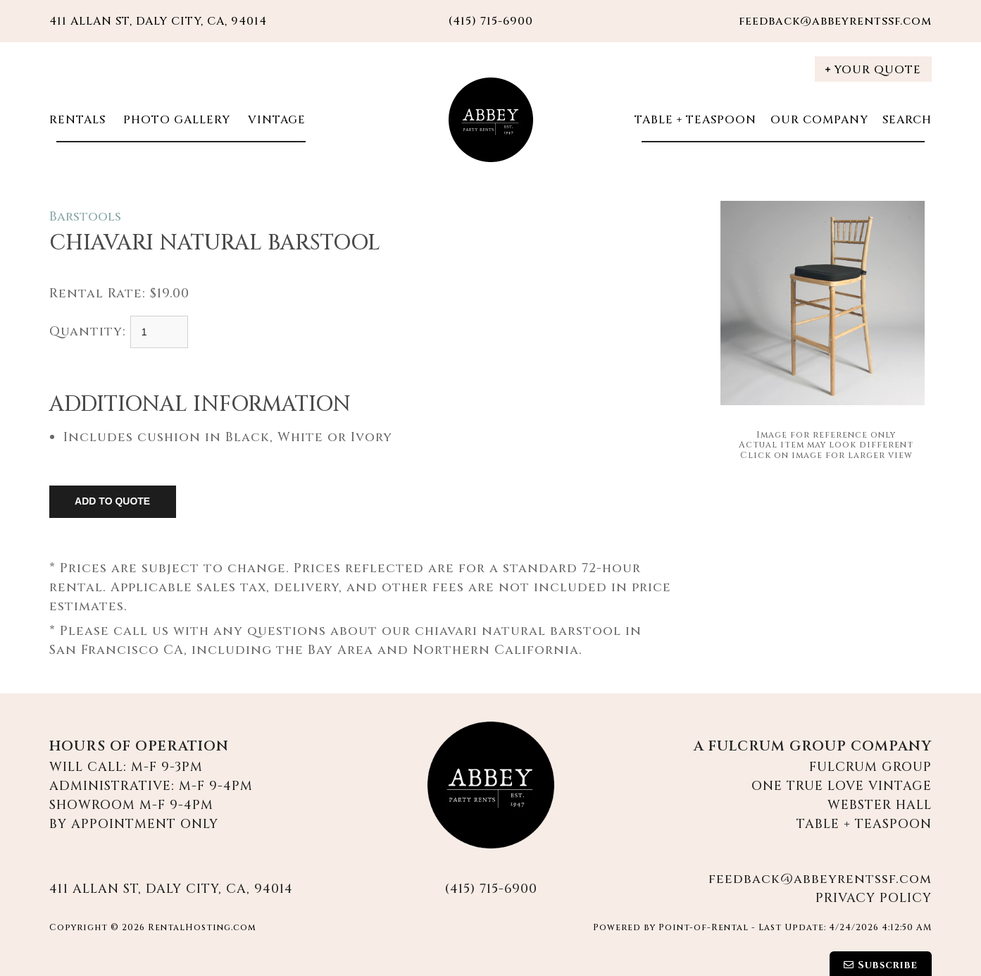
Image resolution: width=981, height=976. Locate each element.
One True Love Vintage (841, 786)
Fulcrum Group (870, 767)
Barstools (85, 217)
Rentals (77, 120)
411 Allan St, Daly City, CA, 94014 (158, 21)
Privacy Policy (874, 898)
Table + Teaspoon (695, 120)
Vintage (275, 120)
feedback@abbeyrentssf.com (835, 21)
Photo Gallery (175, 120)
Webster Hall (879, 805)
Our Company (819, 120)
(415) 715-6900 (490, 889)
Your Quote (873, 70)
